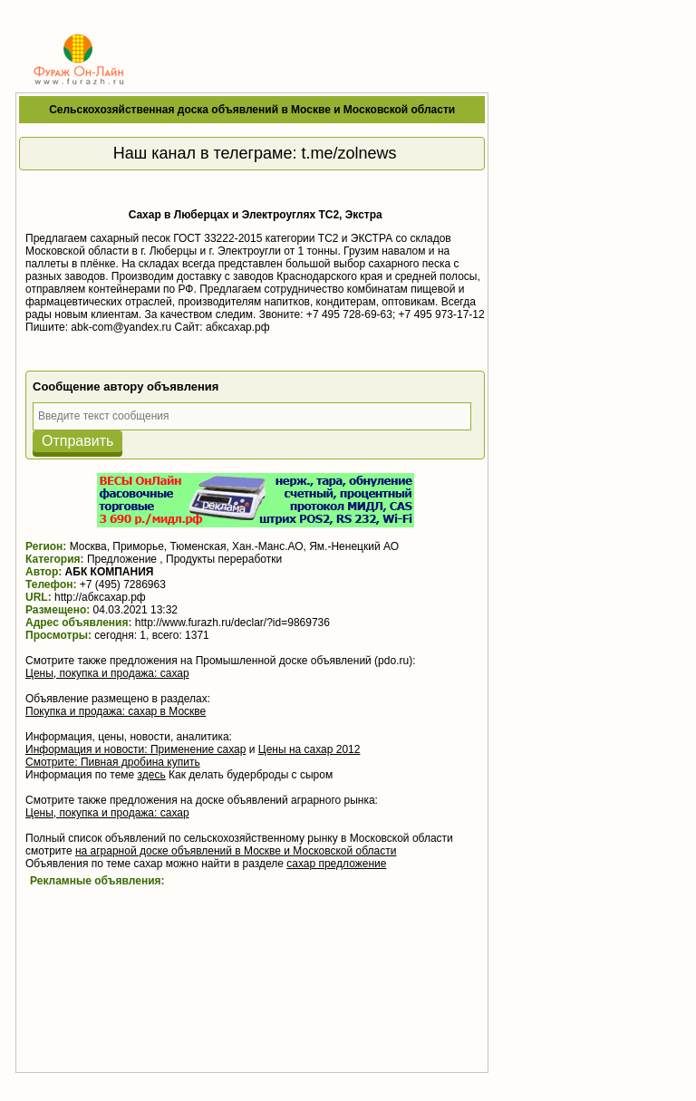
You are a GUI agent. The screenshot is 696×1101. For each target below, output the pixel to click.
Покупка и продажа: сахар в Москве (115, 711)
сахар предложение (336, 863)
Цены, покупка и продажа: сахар (107, 673)
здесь (152, 774)
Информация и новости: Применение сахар (135, 749)
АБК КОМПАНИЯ (109, 571)
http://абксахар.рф (100, 597)
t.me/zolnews (349, 153)
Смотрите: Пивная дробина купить (112, 762)
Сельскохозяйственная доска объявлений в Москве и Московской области (252, 109)
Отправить (77, 441)
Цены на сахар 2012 (309, 749)
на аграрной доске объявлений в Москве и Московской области (236, 851)
